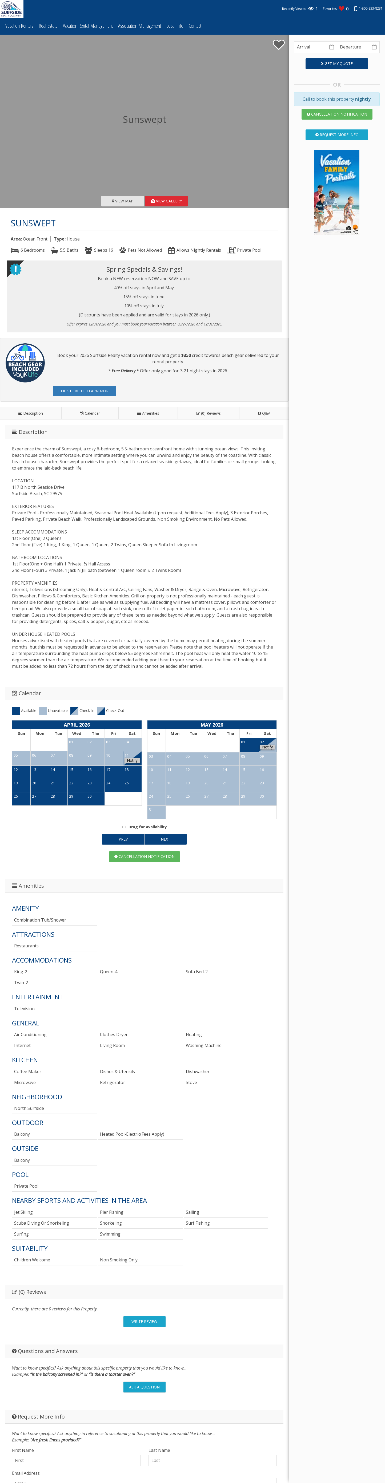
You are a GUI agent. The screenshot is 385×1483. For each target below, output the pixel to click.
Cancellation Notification (144, 856)
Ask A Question (144, 1387)
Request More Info (337, 134)
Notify (132, 760)
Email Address (26, 1473)
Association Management (139, 25)
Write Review (144, 1321)
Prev (123, 839)
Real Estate (48, 25)
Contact (195, 25)
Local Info (174, 25)
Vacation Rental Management (88, 25)
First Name (23, 1450)
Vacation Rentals (19, 25)
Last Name (159, 1450)
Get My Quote (337, 63)
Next (165, 839)
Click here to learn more (84, 390)
